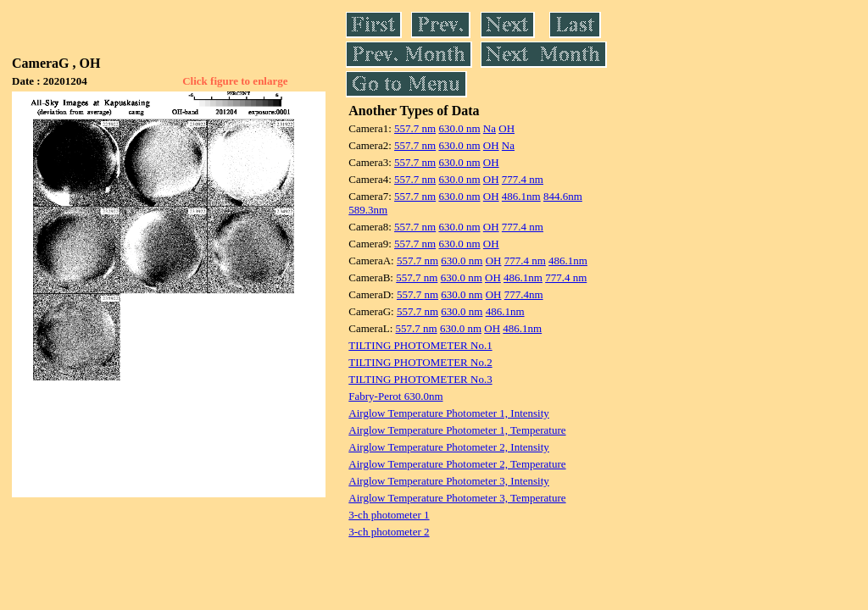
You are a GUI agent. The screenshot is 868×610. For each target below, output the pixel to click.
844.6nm (562, 196)
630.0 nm (459, 128)
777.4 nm (522, 179)
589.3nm (367, 209)
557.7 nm (415, 128)
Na (489, 128)
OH (506, 128)
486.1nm (521, 196)
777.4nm (523, 294)
